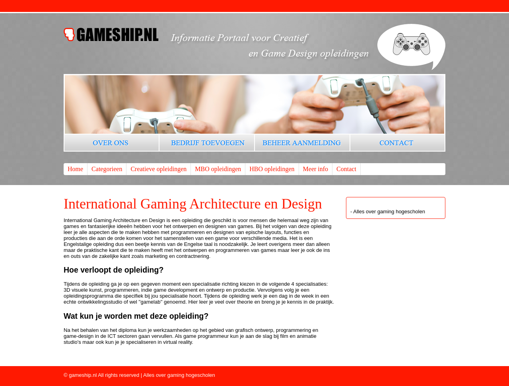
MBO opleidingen (218, 169)
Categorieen (106, 169)
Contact (346, 169)
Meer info (315, 169)
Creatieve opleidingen (158, 169)
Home (75, 169)
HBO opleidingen (271, 169)
